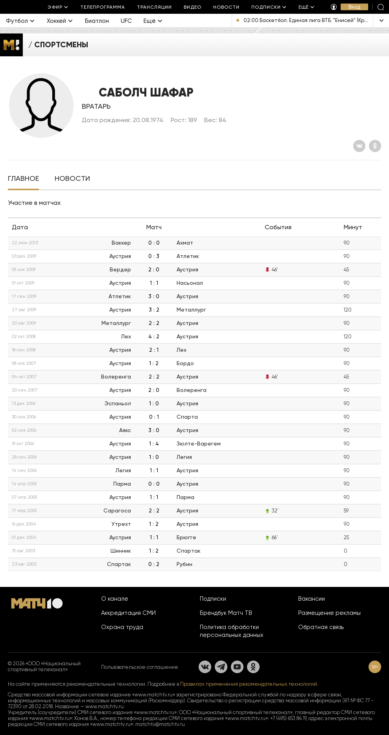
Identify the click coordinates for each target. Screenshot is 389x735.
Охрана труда (122, 627)
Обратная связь (321, 627)
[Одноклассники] (375, 146)
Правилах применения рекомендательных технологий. (249, 684)
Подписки (213, 598)
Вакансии (311, 598)
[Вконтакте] (359, 146)
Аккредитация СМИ (128, 612)
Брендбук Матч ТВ (226, 612)
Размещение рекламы (329, 612)
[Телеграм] (221, 667)
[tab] (23, 179)
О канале (114, 598)
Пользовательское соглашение (139, 667)
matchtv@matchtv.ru (160, 724)
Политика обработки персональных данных (232, 631)
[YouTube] (237, 667)
